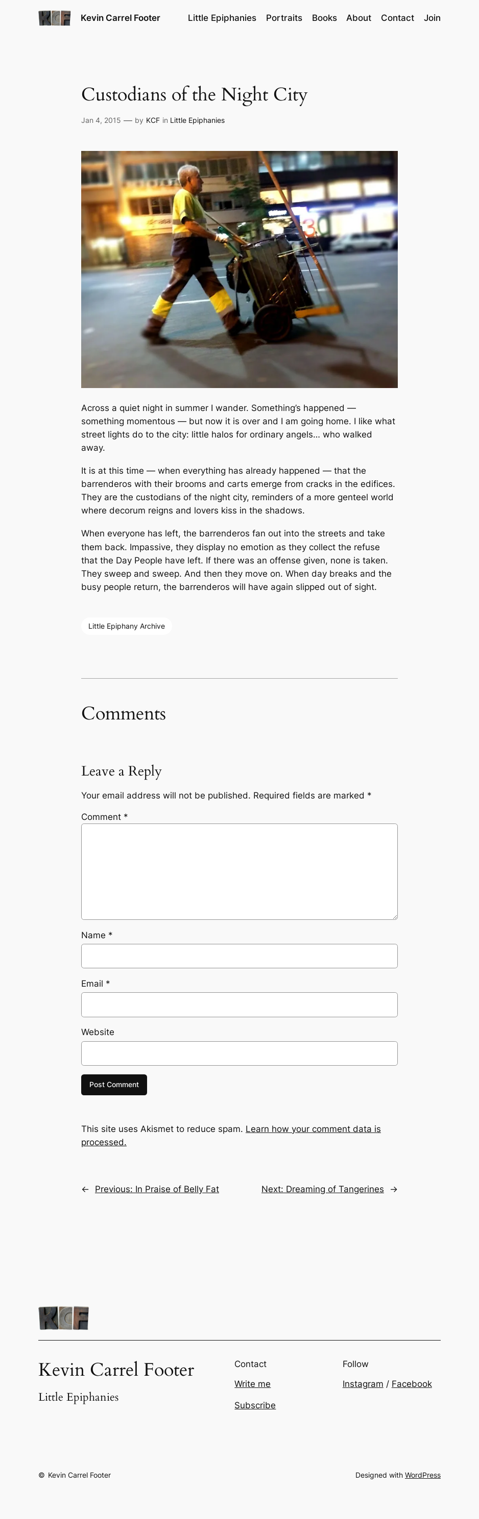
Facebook (412, 1384)
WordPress (423, 1475)
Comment (104, 817)
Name (97, 935)
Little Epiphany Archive (126, 626)
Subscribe (255, 1405)
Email (95, 984)
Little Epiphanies (197, 120)
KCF (153, 120)
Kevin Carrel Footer (120, 17)
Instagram (363, 1384)
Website (97, 1032)
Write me (252, 1384)
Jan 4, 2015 (101, 120)
